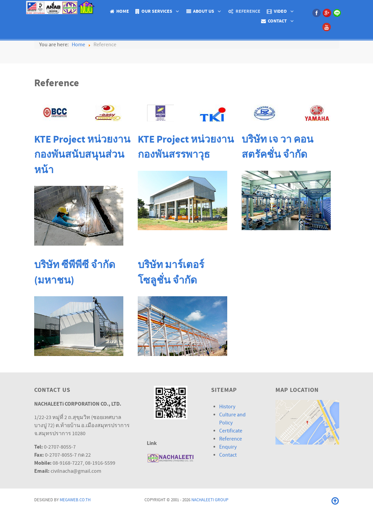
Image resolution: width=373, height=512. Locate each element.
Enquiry (228, 447)
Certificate (230, 430)
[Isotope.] (61, 7)
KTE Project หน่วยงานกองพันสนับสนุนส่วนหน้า (82, 155)
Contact (228, 455)
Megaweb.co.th (75, 500)
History (227, 406)
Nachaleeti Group (209, 500)
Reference (230, 439)
